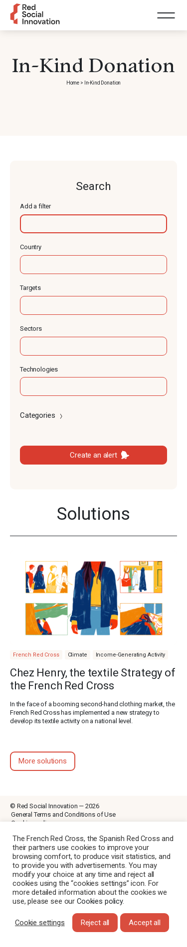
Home (72, 83)
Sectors (31, 328)
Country (30, 247)
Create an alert (93, 455)
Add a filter (35, 206)
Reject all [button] (95, 922)
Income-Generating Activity (130, 655)
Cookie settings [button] (40, 922)
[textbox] (93, 223)
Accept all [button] (145, 922)
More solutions (42, 761)
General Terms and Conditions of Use (63, 814)
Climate (77, 655)
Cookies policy (100, 901)
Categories (42, 415)
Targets (30, 287)
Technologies (39, 369)
